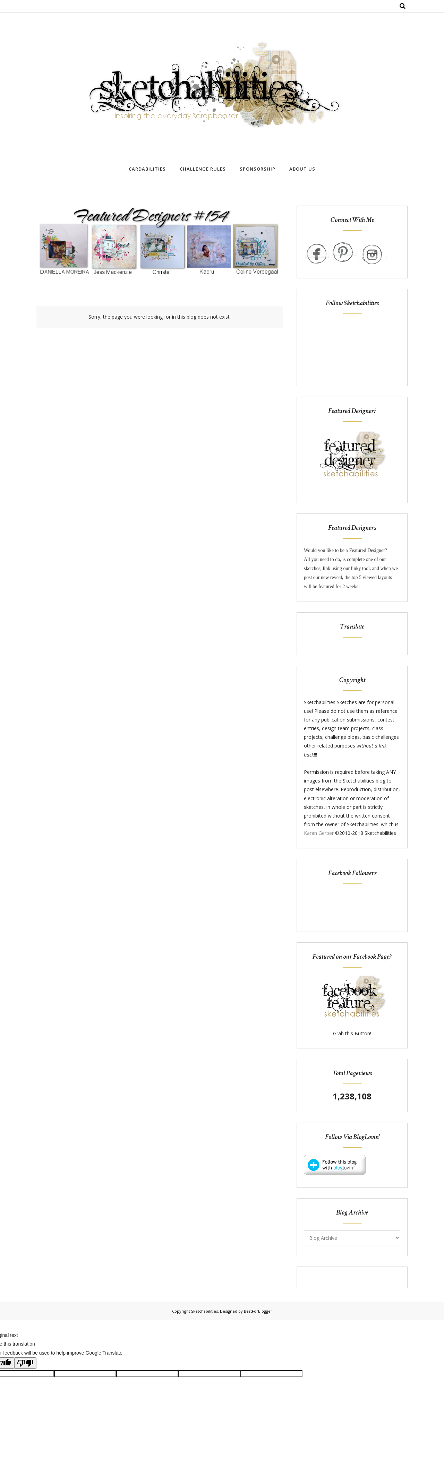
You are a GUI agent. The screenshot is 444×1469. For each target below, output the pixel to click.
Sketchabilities (204, 1311)
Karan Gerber (319, 833)
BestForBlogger (258, 1311)
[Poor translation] (25, 1363)
